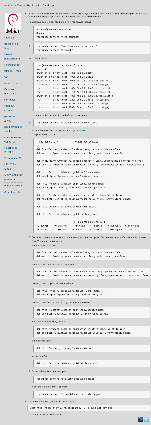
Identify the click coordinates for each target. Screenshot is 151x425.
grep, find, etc (12, 192)
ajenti (49, 340)
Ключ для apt (12, 64)
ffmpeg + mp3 (12, 70)
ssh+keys (9, 99)
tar (6, 76)
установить (79, 130)
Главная (9, 37)
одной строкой (13, 185)
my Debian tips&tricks (27, 5)
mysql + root (12, 83)
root (6, 5)
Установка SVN (13, 158)
